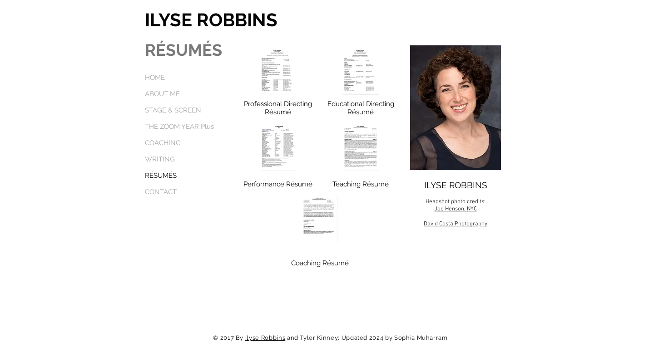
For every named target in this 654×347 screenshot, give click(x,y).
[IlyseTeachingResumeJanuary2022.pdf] (360, 148)
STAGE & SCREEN (173, 110)
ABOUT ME (162, 94)
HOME (155, 77)
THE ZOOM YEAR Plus (179, 126)
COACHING (163, 143)
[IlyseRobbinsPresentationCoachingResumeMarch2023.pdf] (319, 220)
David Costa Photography (455, 224)
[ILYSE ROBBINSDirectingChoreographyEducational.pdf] (360, 72)
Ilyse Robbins (265, 337)
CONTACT (161, 192)
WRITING (160, 159)
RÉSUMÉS (161, 175)
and (292, 337)
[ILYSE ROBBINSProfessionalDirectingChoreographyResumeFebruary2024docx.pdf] (278, 72)
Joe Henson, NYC (456, 209)
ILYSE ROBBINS (211, 19)
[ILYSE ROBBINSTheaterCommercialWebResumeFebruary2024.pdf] (278, 148)
